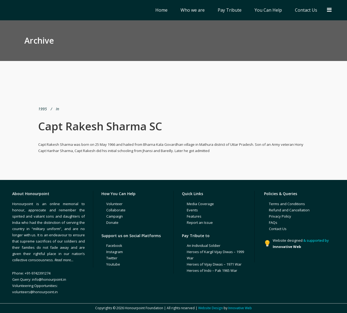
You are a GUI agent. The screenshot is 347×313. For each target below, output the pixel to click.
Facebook (114, 245)
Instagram (114, 251)
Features (194, 216)
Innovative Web (240, 308)
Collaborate (116, 210)
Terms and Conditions (287, 203)
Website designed (288, 240)
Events (192, 210)
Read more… (63, 259)
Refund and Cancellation (289, 210)
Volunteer (114, 203)
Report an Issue (200, 222)
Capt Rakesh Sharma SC (100, 126)
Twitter (111, 258)
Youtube (113, 264)
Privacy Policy (280, 216)
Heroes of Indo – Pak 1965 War (212, 270)
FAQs (273, 222)
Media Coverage (200, 203)
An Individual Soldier (203, 245)
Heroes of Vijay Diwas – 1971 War (214, 264)
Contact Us (278, 228)
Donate (112, 222)
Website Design (210, 308)
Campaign (114, 216)
